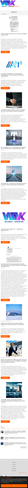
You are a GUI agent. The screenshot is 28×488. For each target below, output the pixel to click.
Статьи (14, 464)
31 (7, 426)
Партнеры (14, 468)
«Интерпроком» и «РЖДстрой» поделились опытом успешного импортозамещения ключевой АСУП (13, 184)
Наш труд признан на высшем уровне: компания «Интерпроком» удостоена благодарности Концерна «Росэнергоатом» (14, 265)
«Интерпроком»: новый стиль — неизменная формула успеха (12, 229)
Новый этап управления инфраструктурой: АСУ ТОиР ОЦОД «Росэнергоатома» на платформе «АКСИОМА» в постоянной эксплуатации (14, 361)
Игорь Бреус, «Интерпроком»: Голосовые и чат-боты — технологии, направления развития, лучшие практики (15, 438)
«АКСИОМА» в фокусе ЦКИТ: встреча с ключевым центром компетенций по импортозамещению (13, 110)
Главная (2, 14)
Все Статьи (23, 447)
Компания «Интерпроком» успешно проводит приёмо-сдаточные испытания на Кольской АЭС (12, 324)
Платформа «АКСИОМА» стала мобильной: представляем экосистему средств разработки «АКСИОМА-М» (12, 75)
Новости (14, 462)
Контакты (14, 470)
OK (14, 485)
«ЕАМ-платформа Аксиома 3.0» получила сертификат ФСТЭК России (14, 34)
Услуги (14, 466)
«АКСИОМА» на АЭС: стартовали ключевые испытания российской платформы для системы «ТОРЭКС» (13, 401)
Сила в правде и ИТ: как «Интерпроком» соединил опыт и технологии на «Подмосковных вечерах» (13, 148)
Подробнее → (5, 52)
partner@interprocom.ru (23, 472)
